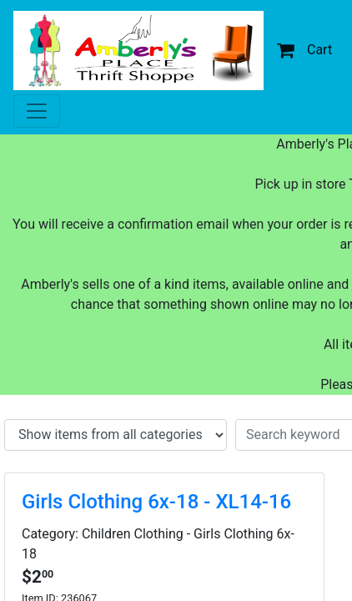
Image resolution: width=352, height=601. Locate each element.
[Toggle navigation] (36, 111)
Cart (304, 50)
